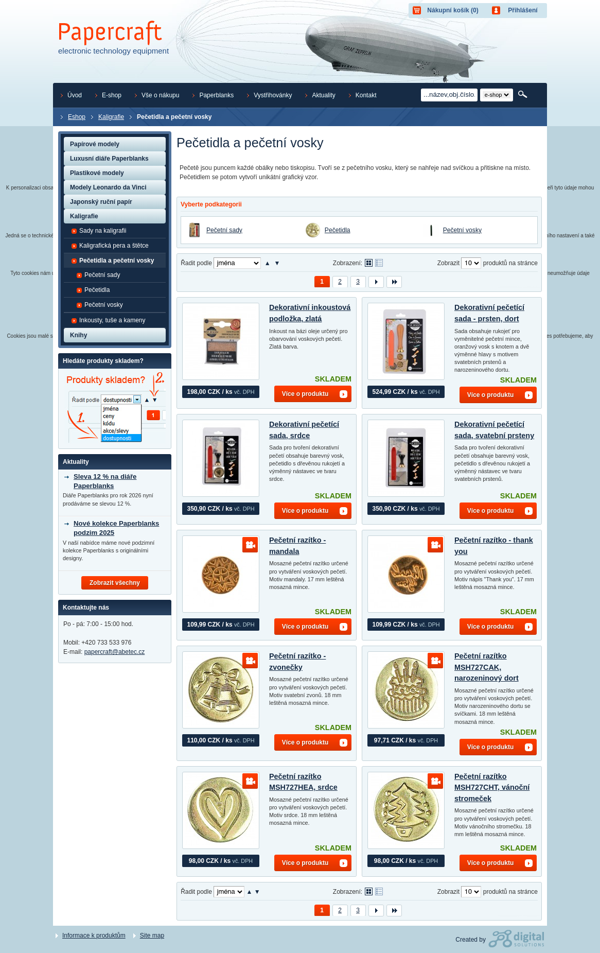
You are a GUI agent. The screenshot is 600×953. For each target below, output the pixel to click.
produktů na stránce (510, 263)
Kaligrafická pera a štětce (110, 245)
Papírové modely (94, 144)
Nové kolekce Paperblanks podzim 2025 (116, 527)
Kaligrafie (84, 216)
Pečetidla (337, 230)
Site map (152, 935)
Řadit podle (196, 263)
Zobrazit (448, 263)
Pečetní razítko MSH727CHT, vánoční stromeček (492, 787)
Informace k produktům (94, 935)
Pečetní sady (224, 230)
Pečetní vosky (462, 230)
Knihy (78, 335)
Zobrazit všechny (115, 582)
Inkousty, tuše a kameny (108, 320)
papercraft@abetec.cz (114, 651)
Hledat (523, 94)
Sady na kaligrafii (98, 230)
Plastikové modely (97, 173)
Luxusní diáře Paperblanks (109, 158)
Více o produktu (305, 393)
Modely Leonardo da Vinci (108, 187)
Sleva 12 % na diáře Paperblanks (105, 481)
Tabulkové (379, 263)
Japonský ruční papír (101, 201)
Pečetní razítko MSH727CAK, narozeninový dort (486, 667)
